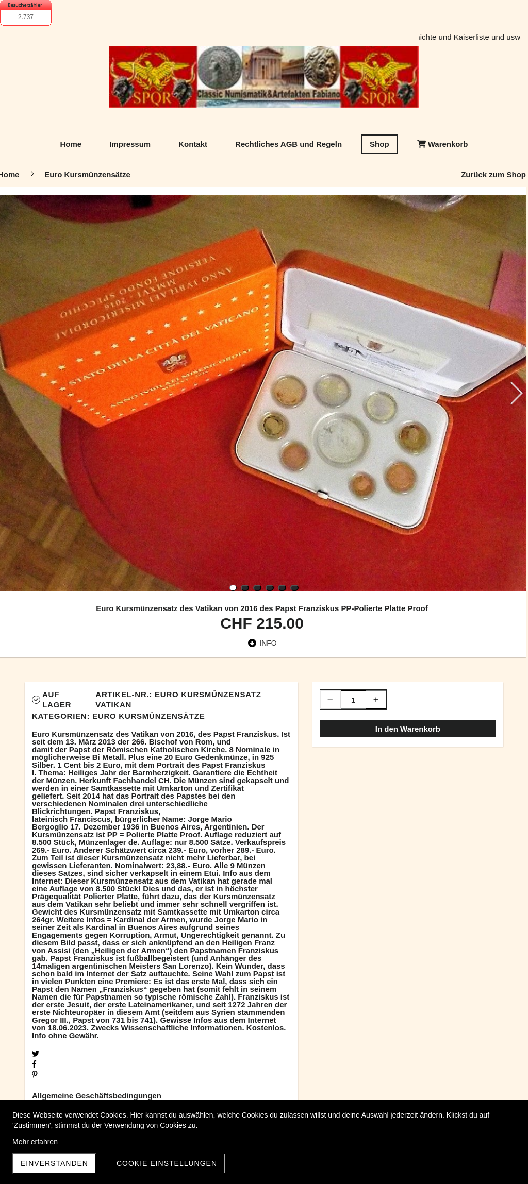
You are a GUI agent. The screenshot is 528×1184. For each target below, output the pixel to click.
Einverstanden (54, 1163)
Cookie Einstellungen (167, 1163)
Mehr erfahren (35, 1142)
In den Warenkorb (407, 728)
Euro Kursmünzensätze (148, 716)
